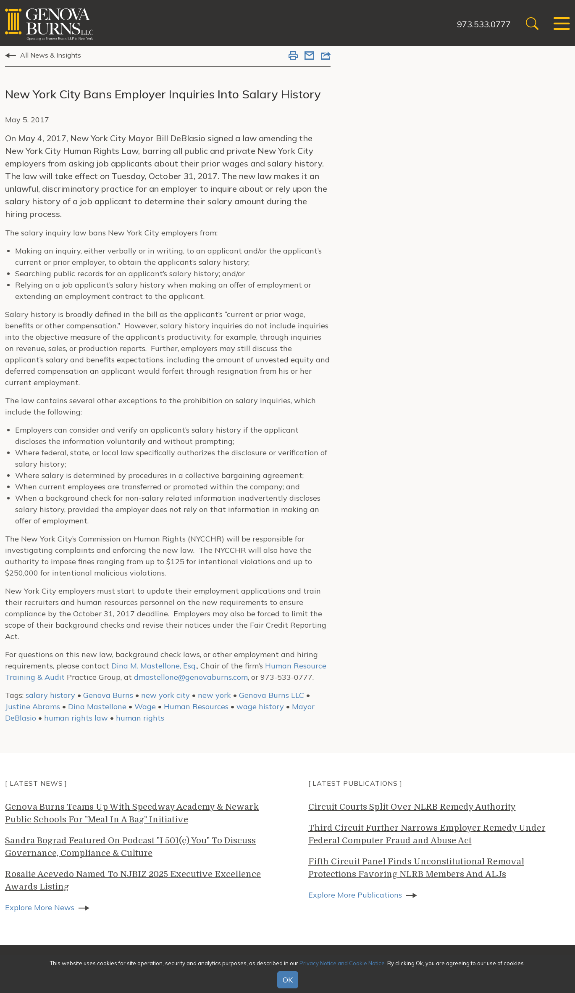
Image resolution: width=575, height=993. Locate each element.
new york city (165, 695)
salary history (50, 695)
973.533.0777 (484, 24)
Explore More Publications (355, 895)
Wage (145, 706)
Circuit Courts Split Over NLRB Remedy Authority (412, 807)
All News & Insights (50, 55)
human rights (140, 718)
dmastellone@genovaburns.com (191, 677)
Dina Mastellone (97, 706)
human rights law (76, 718)
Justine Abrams (32, 706)
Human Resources (196, 706)
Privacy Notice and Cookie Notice (342, 963)
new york (214, 695)
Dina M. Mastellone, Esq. (154, 666)
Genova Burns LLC (271, 695)
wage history (260, 706)
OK (288, 980)
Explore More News (39, 907)
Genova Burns (108, 695)
